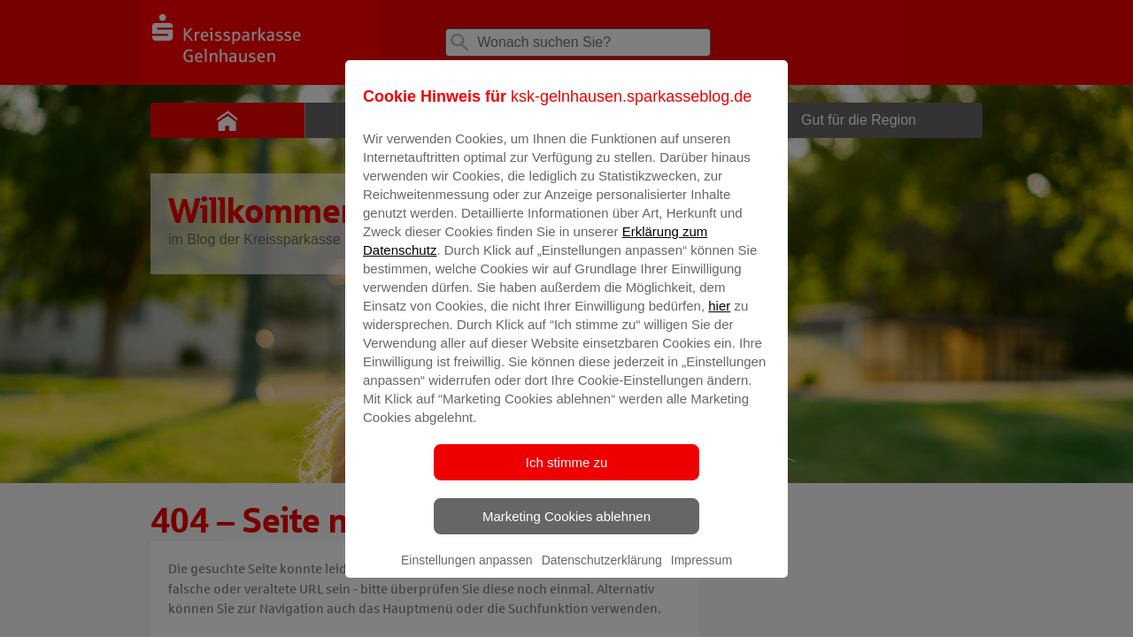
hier (719, 318)
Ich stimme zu (567, 474)
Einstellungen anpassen (467, 572)
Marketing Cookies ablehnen (566, 528)
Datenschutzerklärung (602, 572)
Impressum (701, 572)
